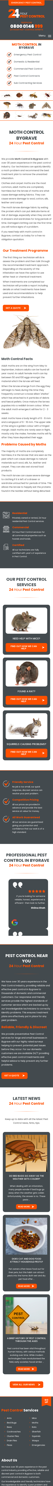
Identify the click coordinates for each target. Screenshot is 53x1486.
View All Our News (24, 1384)
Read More (24, 1206)
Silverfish (36, 1431)
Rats (34, 1427)
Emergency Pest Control (26, 2)
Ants (9, 1418)
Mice (34, 1418)
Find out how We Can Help (24, 647)
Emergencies (38, 1445)
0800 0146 (26, 26)
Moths (35, 1422)
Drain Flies (12, 1440)
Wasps (35, 1440)
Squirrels (36, 1436)
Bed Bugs (12, 1422)
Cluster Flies (13, 1436)
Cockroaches (14, 1431)
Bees (9, 1427)
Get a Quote (13, 308)
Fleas (9, 1445)
